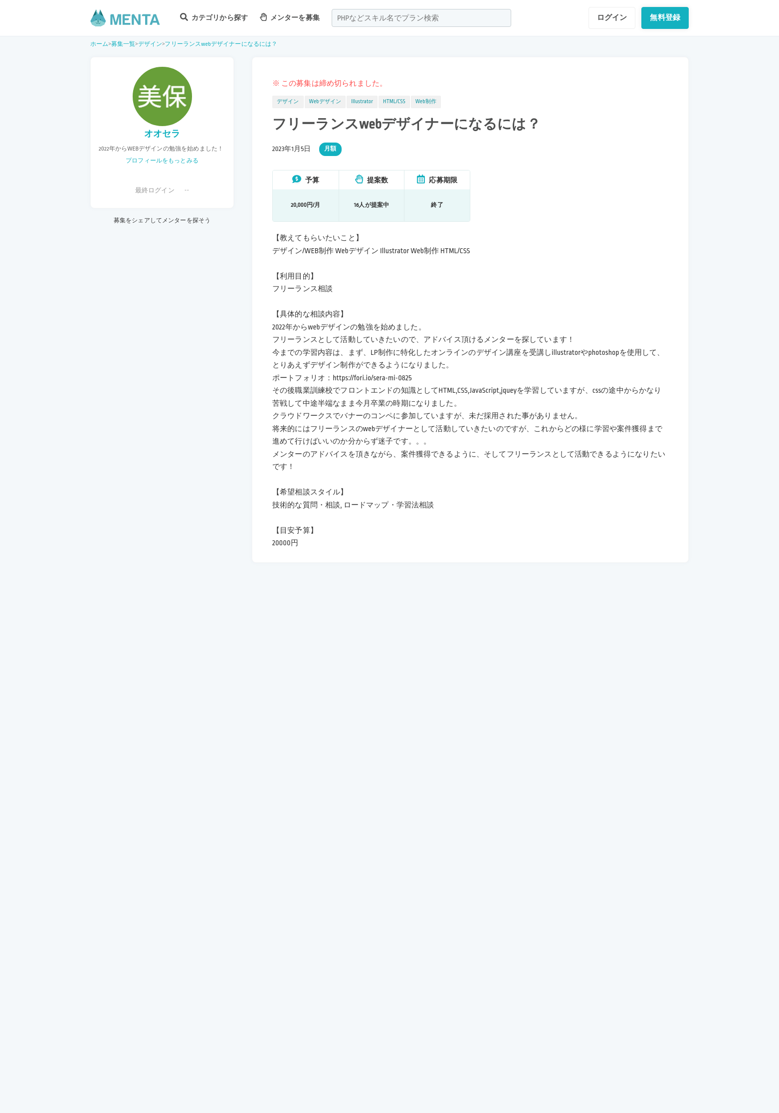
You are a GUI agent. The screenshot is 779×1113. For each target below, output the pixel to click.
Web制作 (425, 102)
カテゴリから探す (214, 17)
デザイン (150, 44)
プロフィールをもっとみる (162, 161)
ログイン (612, 17)
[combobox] (421, 18)
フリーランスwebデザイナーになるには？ (221, 44)
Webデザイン (325, 102)
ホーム (99, 44)
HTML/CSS (394, 102)
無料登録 (665, 17)
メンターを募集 (290, 17)
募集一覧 (123, 44)
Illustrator (362, 102)
